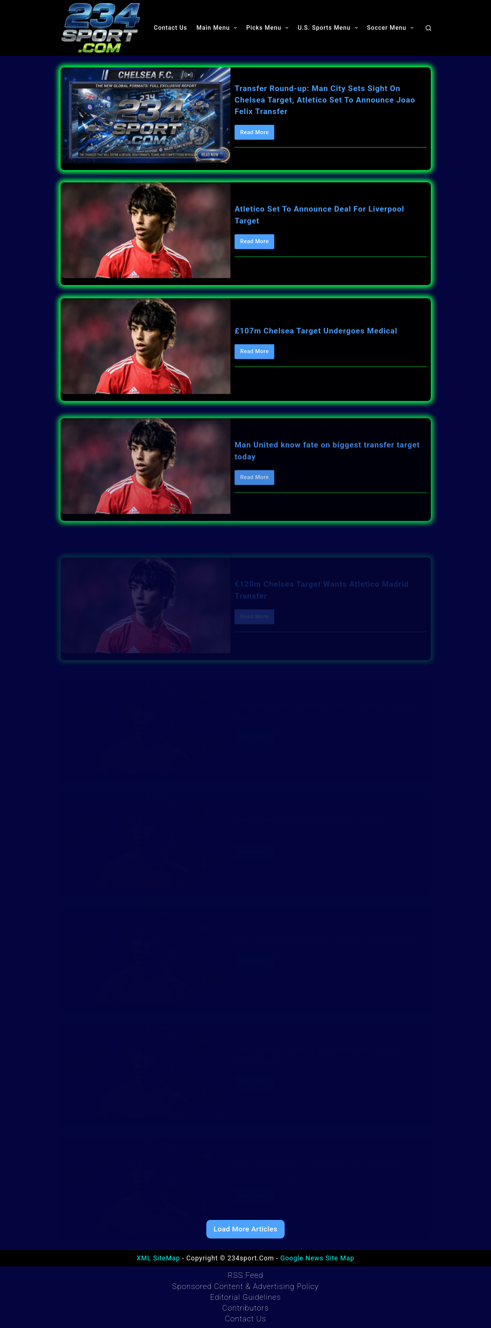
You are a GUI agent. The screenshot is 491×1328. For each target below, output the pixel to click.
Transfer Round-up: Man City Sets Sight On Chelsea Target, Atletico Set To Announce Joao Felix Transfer (325, 101)
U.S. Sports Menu (329, 27)
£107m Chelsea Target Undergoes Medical (316, 349)
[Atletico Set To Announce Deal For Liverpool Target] (145, 233)
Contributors (245, 1307)
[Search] (428, 28)
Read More (257, 134)
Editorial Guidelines (245, 1297)
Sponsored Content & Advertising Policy (245, 1286)
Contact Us (170, 27)
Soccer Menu (391, 27)
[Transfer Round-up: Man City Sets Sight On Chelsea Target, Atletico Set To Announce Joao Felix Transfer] (145, 116)
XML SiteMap (158, 1258)
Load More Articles (246, 1229)
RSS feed (245, 1275)
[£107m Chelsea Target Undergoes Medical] (145, 364)
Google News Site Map (317, 1258)
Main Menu (218, 27)
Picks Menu (268, 27)
